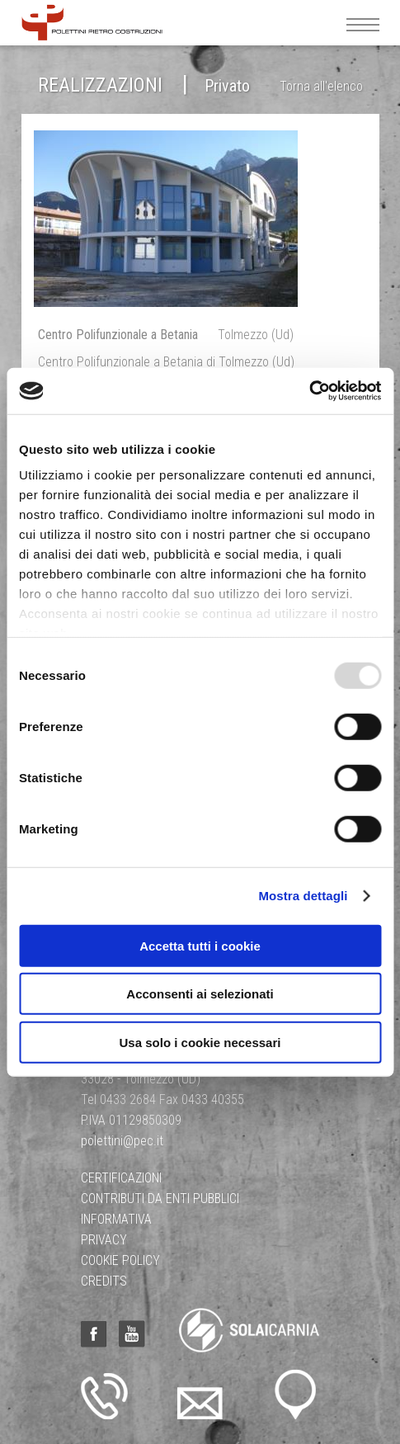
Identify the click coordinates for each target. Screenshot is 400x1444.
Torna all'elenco (321, 86)
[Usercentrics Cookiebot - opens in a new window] (309, 391)
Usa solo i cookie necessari (200, 1042)
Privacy (104, 1240)
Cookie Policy (120, 1260)
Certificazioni (121, 1178)
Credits (104, 1281)
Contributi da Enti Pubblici (160, 1198)
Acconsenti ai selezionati (199, 994)
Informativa (116, 1219)
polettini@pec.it (122, 1141)
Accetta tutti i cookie (200, 945)
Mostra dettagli (302, 896)
